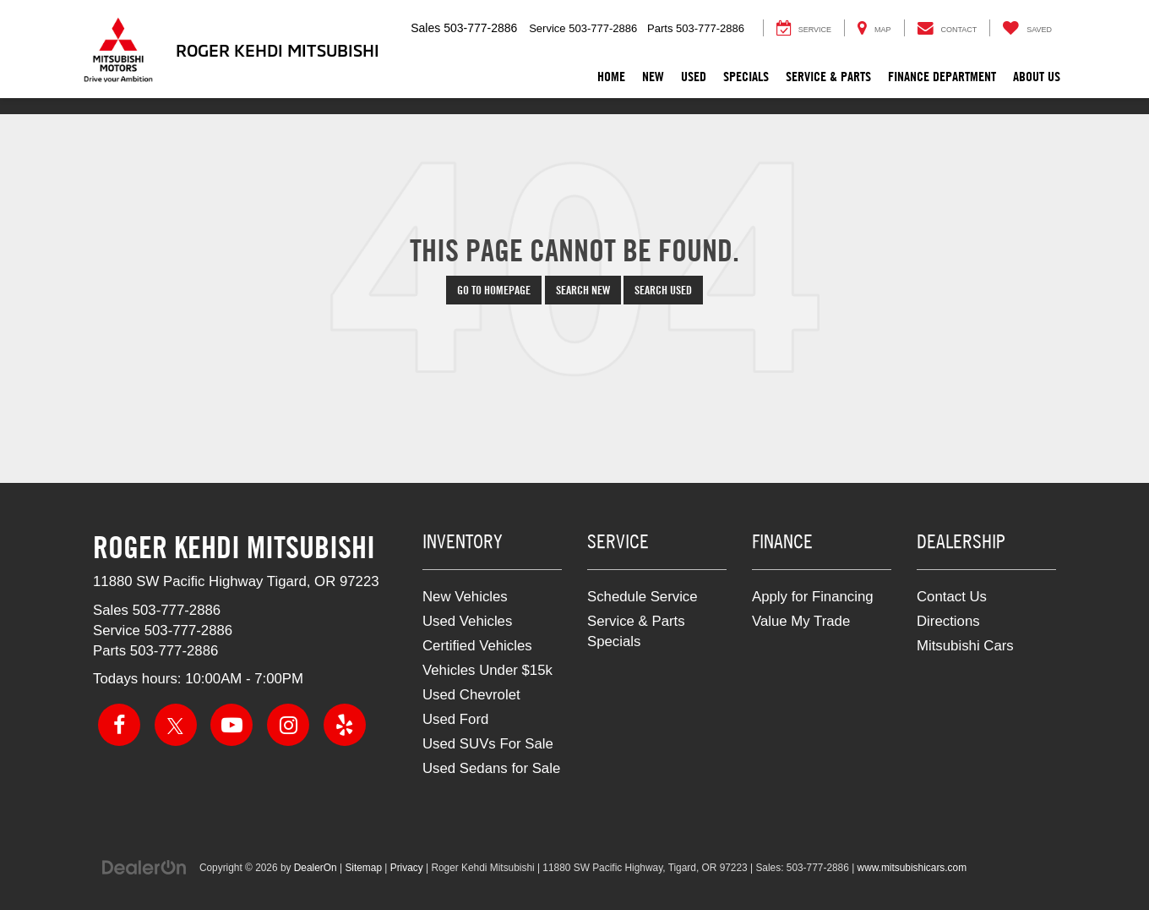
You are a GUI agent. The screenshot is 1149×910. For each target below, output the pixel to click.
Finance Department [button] (942, 77)
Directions (948, 621)
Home (611, 77)
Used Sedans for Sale (491, 768)
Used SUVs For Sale (487, 744)
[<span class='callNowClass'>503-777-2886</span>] (177, 610)
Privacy (406, 868)
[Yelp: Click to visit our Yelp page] (345, 725)
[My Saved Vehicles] (1027, 27)
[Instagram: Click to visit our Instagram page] (288, 725)
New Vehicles (465, 597)
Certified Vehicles (477, 646)
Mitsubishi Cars (965, 646)
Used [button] (693, 77)
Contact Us (952, 597)
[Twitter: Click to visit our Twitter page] (176, 725)
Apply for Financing (813, 597)
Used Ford (455, 719)
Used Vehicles (467, 621)
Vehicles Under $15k (487, 670)
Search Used (663, 290)
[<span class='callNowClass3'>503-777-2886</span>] (174, 651)
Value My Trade (801, 621)
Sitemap (363, 868)
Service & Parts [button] (828, 77)
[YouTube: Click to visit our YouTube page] (231, 725)
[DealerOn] (144, 867)
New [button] (653, 77)
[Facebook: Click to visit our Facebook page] (119, 725)
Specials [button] (746, 77)
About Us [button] (1036, 77)
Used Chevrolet (471, 695)
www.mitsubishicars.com (912, 868)
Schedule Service (642, 597)
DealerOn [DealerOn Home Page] (315, 868)
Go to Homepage (494, 290)
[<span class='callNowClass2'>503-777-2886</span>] (188, 630)
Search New (583, 290)
